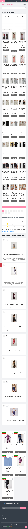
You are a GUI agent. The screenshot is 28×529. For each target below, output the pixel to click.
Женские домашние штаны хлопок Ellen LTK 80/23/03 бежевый (5, 151)
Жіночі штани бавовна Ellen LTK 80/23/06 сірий (5, 87)
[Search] (25, 8)
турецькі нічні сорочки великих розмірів (9, 231)
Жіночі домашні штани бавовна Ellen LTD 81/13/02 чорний (5, 172)
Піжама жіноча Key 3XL (8, 444)
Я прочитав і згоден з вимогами (9, 510)
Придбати (6, 49)
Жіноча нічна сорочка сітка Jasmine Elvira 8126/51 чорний (14, 326)
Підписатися (23, 508)
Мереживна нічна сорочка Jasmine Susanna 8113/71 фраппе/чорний (14, 373)
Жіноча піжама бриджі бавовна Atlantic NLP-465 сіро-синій (14, 420)
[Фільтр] (1, 265)
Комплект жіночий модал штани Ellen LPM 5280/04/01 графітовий (5, 42)
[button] (11, 1)
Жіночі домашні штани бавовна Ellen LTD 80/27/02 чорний (22, 172)
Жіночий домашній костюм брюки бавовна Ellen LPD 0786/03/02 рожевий (14, 65)
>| (8, 213)
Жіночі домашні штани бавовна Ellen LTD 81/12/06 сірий (13, 87)
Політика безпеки (8, 510)
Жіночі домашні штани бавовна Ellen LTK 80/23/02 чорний (14, 151)
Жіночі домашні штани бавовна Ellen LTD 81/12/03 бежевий (5, 108)
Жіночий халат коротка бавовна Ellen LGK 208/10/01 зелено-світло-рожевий (14, 255)
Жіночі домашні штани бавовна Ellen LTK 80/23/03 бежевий (22, 130)
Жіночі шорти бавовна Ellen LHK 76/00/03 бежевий (22, 193)
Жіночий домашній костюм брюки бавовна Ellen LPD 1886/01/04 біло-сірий (5, 65)
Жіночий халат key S (20, 467)
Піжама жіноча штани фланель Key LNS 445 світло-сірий (14, 279)
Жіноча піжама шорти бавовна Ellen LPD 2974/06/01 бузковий (22, 42)
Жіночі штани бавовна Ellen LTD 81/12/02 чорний (22, 108)
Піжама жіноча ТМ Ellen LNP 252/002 (14, 350)
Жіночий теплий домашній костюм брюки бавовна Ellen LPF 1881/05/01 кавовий (14, 43)
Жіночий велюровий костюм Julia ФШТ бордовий (14, 304)
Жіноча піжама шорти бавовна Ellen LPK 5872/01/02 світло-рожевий (22, 65)
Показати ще (14, 207)
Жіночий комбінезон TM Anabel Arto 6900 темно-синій (14, 396)
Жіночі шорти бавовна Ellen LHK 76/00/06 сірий (14, 193)
